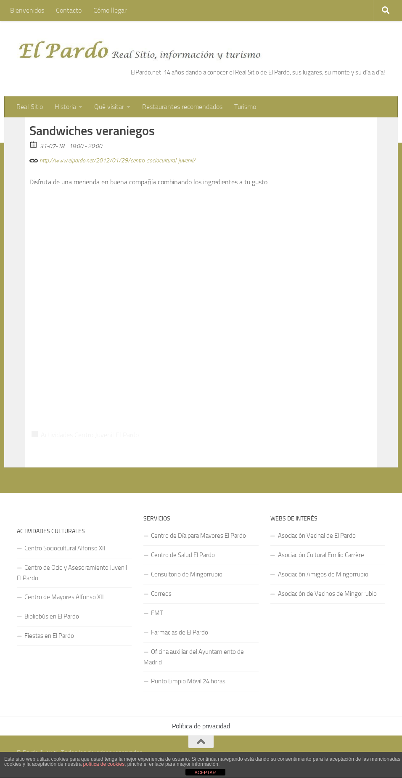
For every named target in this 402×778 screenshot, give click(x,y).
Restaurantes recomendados (182, 107)
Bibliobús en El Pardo (51, 616)
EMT (157, 613)
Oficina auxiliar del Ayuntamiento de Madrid (193, 657)
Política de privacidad (201, 726)
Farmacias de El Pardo (179, 632)
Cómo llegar (110, 10)
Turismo (245, 107)
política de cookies (103, 764)
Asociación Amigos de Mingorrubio (323, 574)
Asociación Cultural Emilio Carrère (321, 555)
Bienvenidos (27, 10)
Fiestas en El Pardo (49, 636)
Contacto (69, 10)
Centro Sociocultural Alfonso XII (65, 548)
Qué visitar (109, 107)
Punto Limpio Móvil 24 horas (188, 681)
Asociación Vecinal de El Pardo (317, 535)
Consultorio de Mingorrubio (186, 574)
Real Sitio (29, 107)
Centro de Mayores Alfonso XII (64, 597)
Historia (65, 107)
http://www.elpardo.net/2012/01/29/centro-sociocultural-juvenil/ (112, 159)
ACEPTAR (205, 772)
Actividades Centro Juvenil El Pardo (90, 435)
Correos (161, 593)
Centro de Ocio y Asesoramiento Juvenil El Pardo (72, 573)
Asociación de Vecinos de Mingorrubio (327, 593)
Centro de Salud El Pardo (183, 555)
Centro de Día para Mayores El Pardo (198, 535)
